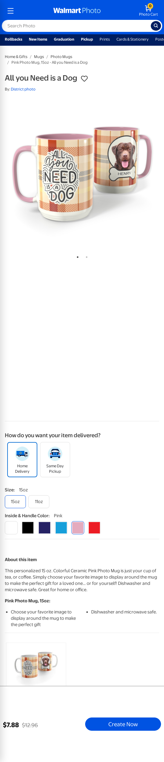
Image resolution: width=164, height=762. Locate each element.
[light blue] (61, 527)
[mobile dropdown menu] (10, 11)
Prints (105, 39)
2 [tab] (85, 256)
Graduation (64, 39)
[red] (94, 527)
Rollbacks (13, 39)
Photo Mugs (61, 56)
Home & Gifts (16, 56)
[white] (11, 527)
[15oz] (15, 501)
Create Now (123, 724)
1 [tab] (76, 256)
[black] (27, 527)
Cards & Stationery (132, 39)
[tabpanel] (82, 174)
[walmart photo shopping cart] (148, 11)
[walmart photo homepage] (77, 11)
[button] (84, 79)
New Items (38, 39)
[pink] (77, 527)
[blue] (44, 527)
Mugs (39, 56)
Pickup (87, 39)
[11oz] (38, 501)
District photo (23, 89)
